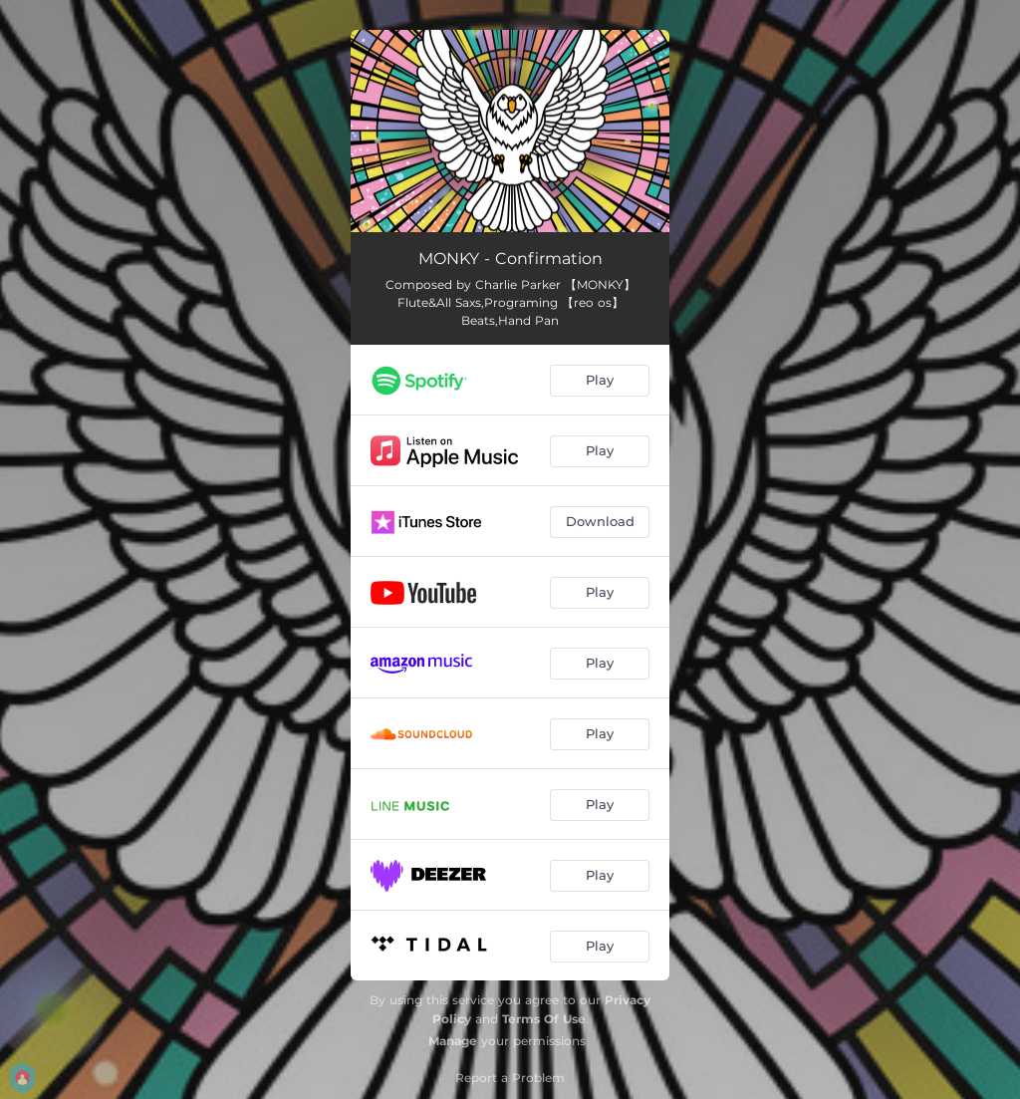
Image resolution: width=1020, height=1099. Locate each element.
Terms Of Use (544, 1018)
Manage (452, 1040)
